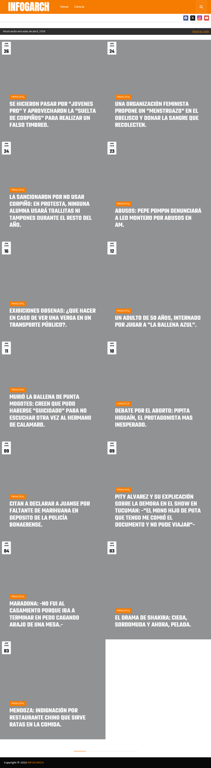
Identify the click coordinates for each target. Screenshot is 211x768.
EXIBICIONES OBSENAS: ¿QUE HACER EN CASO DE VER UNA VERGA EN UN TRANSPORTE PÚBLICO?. (52, 318)
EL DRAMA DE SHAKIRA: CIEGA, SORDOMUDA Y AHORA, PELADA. (153, 621)
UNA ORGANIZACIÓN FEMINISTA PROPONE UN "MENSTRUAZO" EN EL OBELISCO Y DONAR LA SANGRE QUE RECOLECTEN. (157, 115)
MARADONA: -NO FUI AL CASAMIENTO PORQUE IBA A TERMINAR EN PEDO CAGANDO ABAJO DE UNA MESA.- (44, 614)
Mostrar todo (200, 31)
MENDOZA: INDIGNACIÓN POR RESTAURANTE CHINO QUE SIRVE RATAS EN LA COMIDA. (47, 717)
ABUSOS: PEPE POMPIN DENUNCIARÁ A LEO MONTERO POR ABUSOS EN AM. (158, 218)
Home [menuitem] (64, 7)
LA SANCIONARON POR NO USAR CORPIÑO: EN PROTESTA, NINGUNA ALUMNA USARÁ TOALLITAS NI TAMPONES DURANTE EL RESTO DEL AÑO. (50, 211)
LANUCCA (123, 403)
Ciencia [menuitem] (79, 7)
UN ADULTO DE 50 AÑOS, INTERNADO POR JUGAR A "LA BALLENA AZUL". (158, 322)
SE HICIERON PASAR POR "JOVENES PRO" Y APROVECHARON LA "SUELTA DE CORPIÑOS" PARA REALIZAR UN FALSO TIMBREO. (52, 115)
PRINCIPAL (18, 97)
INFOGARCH (35, 762)
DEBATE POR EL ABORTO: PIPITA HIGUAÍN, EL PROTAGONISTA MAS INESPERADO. (154, 418)
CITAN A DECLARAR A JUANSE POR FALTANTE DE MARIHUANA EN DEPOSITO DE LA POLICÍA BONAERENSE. (49, 515)
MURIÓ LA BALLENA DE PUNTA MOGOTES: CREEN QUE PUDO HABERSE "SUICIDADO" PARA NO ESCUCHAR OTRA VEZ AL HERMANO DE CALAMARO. (50, 411)
